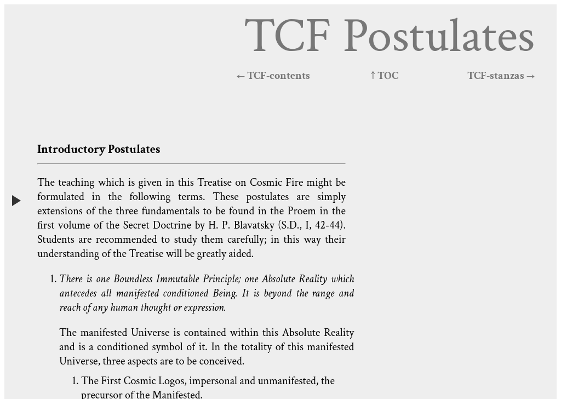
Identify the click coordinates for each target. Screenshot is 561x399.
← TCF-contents (273, 76)
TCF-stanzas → (501, 76)
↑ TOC (384, 76)
